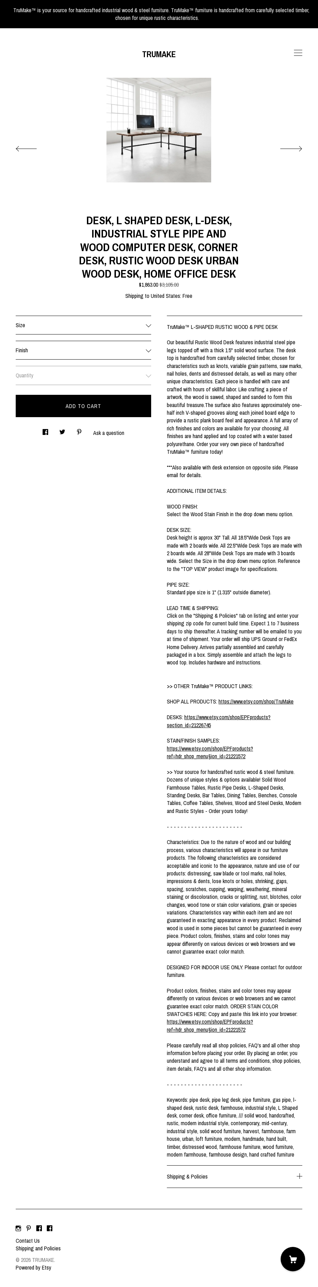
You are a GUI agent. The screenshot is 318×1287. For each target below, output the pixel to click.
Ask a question (108, 433)
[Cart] (293, 1259)
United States (165, 296)
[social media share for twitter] (62, 430)
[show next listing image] (284, 146)
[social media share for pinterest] (79, 430)
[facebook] (39, 1229)
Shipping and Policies (38, 1248)
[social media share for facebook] (45, 430)
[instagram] (18, 1229)
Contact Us (28, 1240)
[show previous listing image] (33, 146)
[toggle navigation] (298, 53)
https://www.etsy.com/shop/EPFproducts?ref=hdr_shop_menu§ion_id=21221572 (210, 752)
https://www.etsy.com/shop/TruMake (256, 701)
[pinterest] (28, 1229)
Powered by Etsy (33, 1267)
